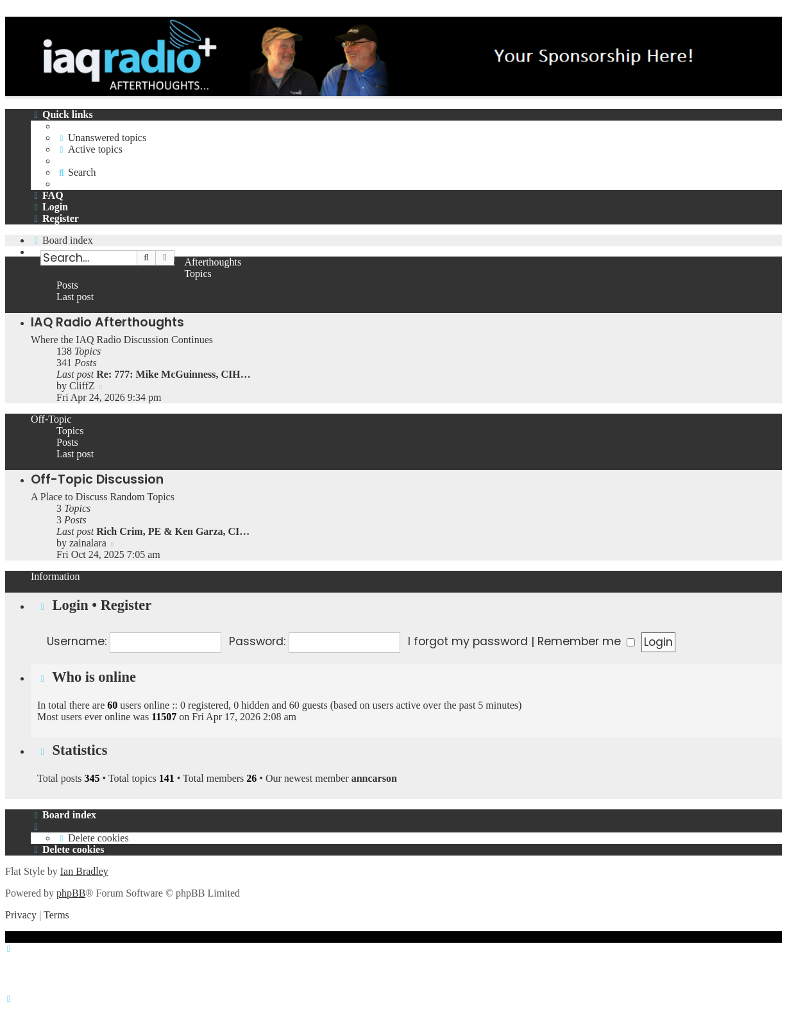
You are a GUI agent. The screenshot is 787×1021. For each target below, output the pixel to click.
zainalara (87, 542)
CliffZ (82, 385)
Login (71, 605)
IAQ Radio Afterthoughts (107, 322)
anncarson (374, 778)
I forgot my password (468, 641)
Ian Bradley (84, 871)
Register (126, 605)
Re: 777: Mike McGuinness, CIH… (173, 374)
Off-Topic (51, 419)
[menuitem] (101, 138)
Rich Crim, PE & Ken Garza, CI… (173, 531)
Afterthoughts (212, 262)
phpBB (70, 893)
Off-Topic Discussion (97, 479)
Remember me (586, 641)
